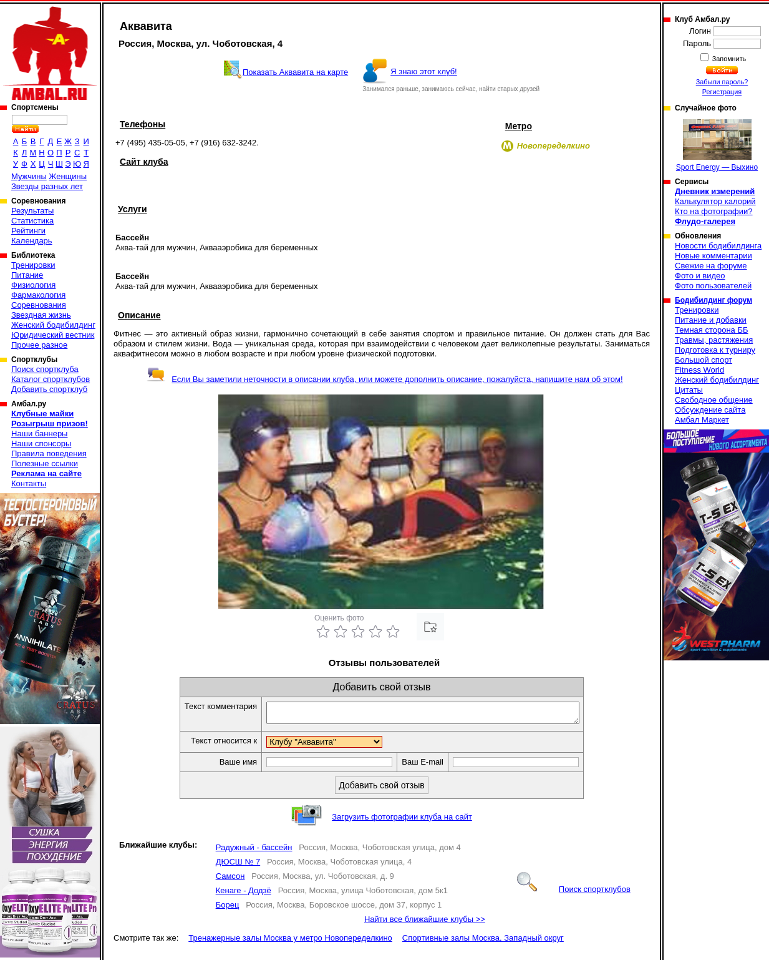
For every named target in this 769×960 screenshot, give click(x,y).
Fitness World (699, 370)
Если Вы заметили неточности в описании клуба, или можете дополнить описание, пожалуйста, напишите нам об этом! (384, 379)
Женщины (68, 176)
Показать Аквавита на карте (295, 72)
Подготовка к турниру (715, 350)
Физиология (33, 285)
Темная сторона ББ (711, 330)
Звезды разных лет (47, 186)
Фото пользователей (713, 285)
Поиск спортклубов (574, 893)
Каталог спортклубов (50, 379)
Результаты (32, 210)
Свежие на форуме (711, 265)
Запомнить (728, 58)
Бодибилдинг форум (713, 300)
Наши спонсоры (41, 443)
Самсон (230, 879)
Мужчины (29, 176)
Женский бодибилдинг (53, 325)
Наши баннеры (39, 433)
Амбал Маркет (702, 419)
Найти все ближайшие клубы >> (424, 923)
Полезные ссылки (44, 463)
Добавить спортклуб (49, 389)
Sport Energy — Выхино (717, 145)
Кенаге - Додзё (243, 894)
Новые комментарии (713, 255)
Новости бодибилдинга (718, 245)
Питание (27, 275)
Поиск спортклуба (45, 369)
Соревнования (38, 305)
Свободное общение (714, 399)
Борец (227, 908)
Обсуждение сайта (710, 409)
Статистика (32, 220)
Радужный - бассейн (254, 851)
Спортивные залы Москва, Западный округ (483, 941)
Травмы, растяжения (714, 340)
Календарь (31, 240)
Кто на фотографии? (714, 211)
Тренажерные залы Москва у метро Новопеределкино (290, 941)
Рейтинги (28, 230)
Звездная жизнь (41, 315)
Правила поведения (49, 453)
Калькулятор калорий (715, 201)
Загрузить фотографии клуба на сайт (402, 820)
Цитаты (689, 389)
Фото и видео (700, 275)
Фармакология (38, 295)
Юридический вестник (52, 335)
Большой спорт (703, 360)
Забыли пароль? (722, 82)
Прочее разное (39, 345)
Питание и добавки (711, 320)
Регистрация (722, 92)
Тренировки (33, 265)
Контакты (28, 483)
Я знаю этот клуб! (423, 71)
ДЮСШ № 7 (238, 865)
